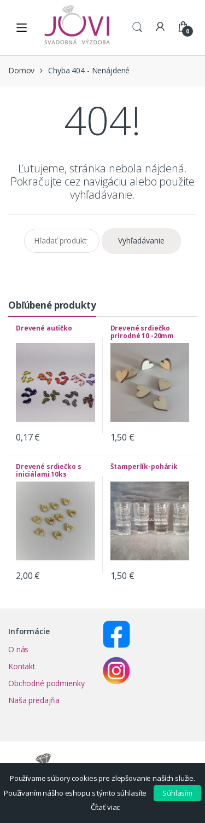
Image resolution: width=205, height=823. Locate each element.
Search (137, 27)
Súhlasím (177, 793)
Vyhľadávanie (141, 240)
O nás (18, 649)
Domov (21, 70)
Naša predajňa (34, 700)
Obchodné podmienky (46, 683)
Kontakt (22, 666)
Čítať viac (105, 807)
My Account (160, 27)
